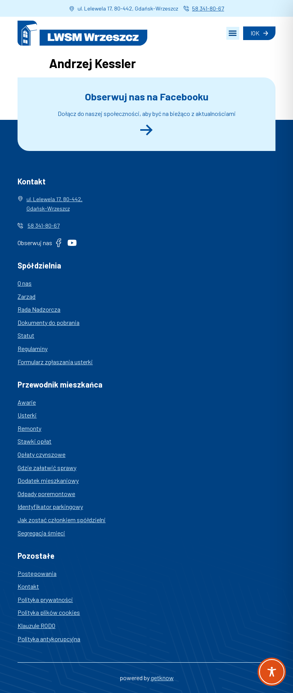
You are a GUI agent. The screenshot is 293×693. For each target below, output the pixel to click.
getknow (162, 677)
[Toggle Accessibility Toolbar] (271, 671)
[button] (232, 33)
